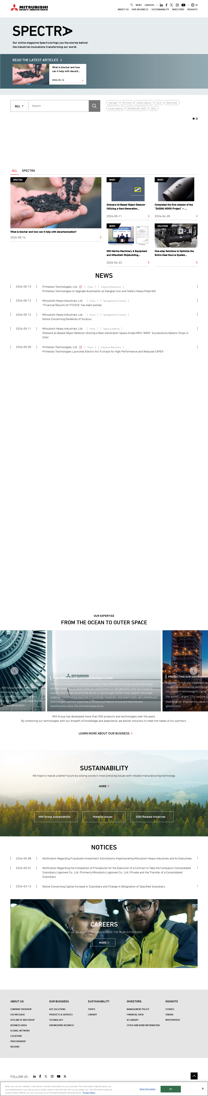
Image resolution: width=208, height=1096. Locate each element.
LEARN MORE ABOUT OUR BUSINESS (104, 733)
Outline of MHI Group (22, 1019)
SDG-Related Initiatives (150, 816)
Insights (192, 11)
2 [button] (197, 119)
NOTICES (104, 847)
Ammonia (127, 102)
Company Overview (21, 1009)
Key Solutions (57, 1009)
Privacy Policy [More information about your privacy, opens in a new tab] (89, 1092)
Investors (178, 11)
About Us (123, 11)
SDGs (153, 108)
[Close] (202, 1088)
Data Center (171, 102)
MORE (102, 786)
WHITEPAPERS (172, 1019)
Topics (91, 1009)
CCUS (158, 102)
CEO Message (17, 1014)
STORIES (169, 1009)
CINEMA (169, 1014)
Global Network (20, 1030)
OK (170, 1089)
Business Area (18, 1025)
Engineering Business (61, 1025)
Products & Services (61, 1014)
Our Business (140, 11)
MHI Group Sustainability (55, 816)
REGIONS (15, 1046)
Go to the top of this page (194, 1075)
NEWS (139, 6)
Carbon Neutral (115, 108)
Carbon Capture (143, 102)
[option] (48, 138)
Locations (16, 1035)
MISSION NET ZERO (137, 108)
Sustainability (160, 11)
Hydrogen (113, 102)
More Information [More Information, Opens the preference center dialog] (148, 1089)
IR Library (132, 1019)
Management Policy (138, 1009)
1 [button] (194, 119)
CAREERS (149, 6)
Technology (56, 1019)
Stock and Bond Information (143, 1025)
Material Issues (102, 816)
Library (92, 1014)
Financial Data (135, 1014)
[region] (104, 1089)
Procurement (18, 1041)
